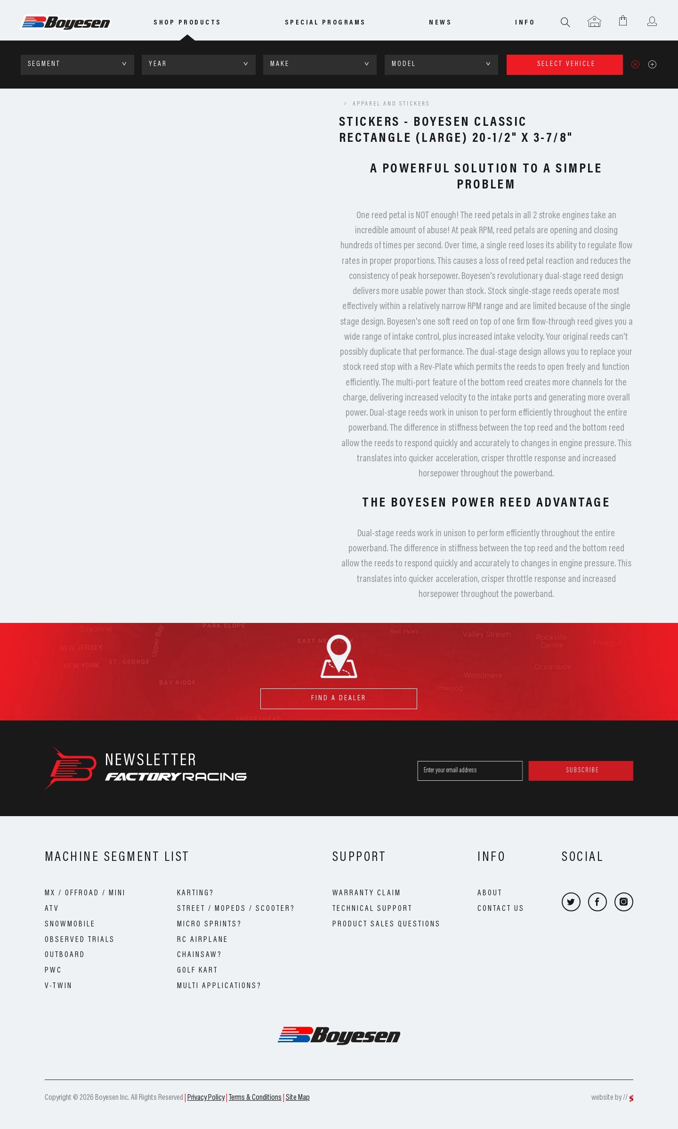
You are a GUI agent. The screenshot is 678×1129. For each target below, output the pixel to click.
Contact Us (501, 909)
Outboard (65, 955)
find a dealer (338, 695)
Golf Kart (197, 970)
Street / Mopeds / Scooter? (236, 909)
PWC (53, 970)
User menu (652, 22)
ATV (52, 909)
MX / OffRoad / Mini (85, 893)
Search (565, 22)
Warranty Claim (366, 893)
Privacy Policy (206, 1098)
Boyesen (78, 23)
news (440, 22)
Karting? (195, 893)
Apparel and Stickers (391, 104)
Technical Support (372, 909)
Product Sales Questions (386, 924)
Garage (594, 22)
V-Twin (59, 986)
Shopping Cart (623, 20)
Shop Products (187, 22)
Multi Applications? (219, 986)
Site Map (298, 1098)
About (489, 893)
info (525, 22)
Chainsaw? (199, 955)
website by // (609, 1098)
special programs (325, 22)
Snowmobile (70, 924)
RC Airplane (202, 940)
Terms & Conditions (255, 1098)
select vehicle (566, 64)
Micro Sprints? (209, 924)
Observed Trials (80, 940)
